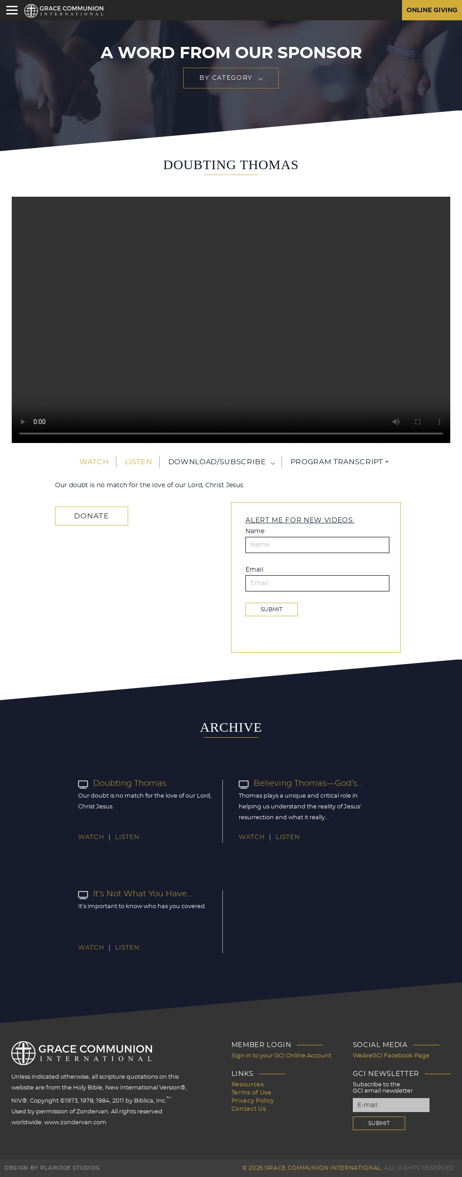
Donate (91, 516)
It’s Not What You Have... (135, 894)
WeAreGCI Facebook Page (391, 1056)
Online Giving (432, 10)
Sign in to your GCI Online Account (281, 1056)
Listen (138, 462)
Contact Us (248, 1109)
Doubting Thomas (122, 784)
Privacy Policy (252, 1101)
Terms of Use (251, 1093)
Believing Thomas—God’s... (301, 784)
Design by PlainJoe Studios (52, 1168)
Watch (94, 462)
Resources (247, 1085)
